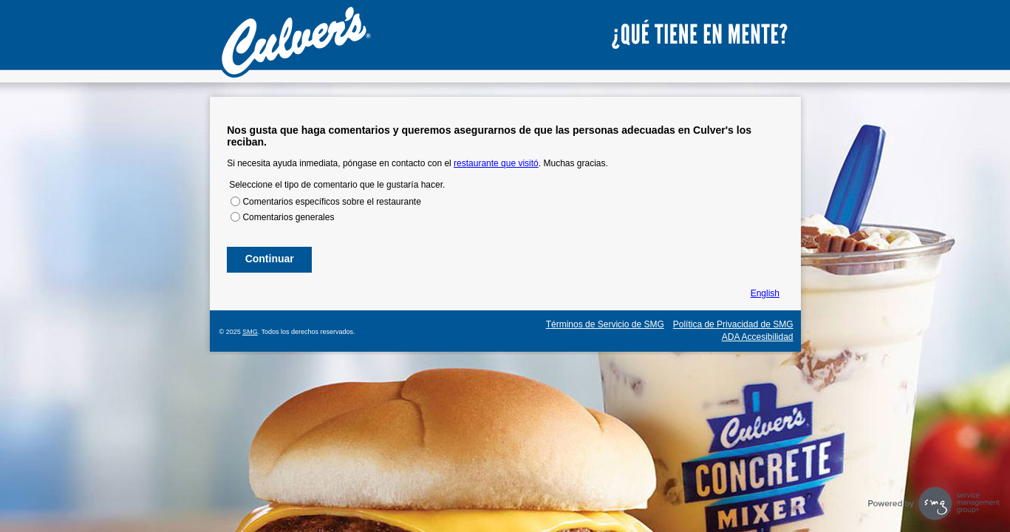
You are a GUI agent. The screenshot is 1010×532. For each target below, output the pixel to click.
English (765, 293)
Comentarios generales (288, 217)
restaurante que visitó (496, 163)
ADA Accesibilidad (758, 337)
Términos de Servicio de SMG (605, 324)
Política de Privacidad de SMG (733, 324)
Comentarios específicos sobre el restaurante (331, 202)
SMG (250, 331)
